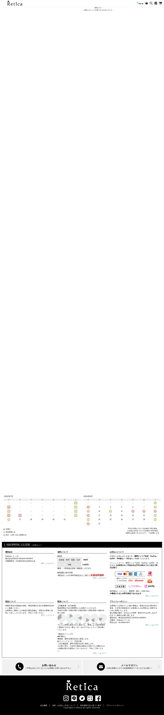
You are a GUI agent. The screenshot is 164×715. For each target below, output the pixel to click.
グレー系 (12, 339)
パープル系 (12, 302)
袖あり (8, 101)
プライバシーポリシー (115, 705)
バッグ (8, 178)
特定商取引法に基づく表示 (90, 705)
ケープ (8, 113)
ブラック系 (12, 345)
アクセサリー (10, 208)
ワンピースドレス (12, 85)
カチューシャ (10, 248)
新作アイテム (8, 52)
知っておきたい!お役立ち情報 (14, 61)
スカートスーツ (11, 154)
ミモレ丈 (9, 90)
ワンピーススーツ (12, 148)
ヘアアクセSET (11, 237)
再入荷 (18, 52)
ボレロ (8, 190)
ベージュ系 (12, 326)
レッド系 (12, 290)
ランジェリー (10, 262)
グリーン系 (12, 320)
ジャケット (10, 202)
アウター (9, 185)
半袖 (7, 107)
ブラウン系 (12, 333)
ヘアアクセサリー (12, 231)
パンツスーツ (10, 159)
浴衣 (7, 268)
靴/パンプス (10, 171)
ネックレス (10, 214)
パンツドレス (10, 119)
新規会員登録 (17, 22)
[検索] (29, 46)
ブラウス (9, 165)
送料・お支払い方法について (63, 705)
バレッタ (9, 243)
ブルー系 (12, 314)
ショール (9, 196)
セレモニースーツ (12, 142)
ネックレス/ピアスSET (15, 225)
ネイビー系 (12, 308)
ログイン (17, 14)
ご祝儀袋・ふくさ (12, 275)
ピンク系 (12, 296)
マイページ (17, 29)
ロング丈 (9, 96)
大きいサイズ (8, 70)
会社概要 (43, 705)
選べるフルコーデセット (12, 66)
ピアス (8, 219)
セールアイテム (9, 57)
